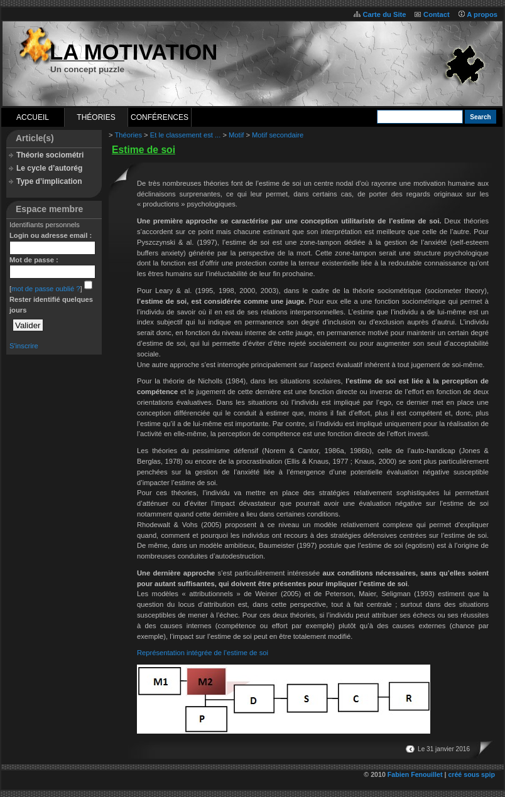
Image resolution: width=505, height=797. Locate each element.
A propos (482, 14)
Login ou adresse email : (50, 235)
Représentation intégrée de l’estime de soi (202, 652)
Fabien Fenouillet (415, 774)
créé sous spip (471, 774)
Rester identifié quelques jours (51, 305)
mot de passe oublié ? (45, 288)
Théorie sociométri (50, 155)
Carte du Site (384, 14)
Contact (436, 14)
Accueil (32, 117)
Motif (236, 135)
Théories (96, 117)
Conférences (159, 117)
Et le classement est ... (185, 135)
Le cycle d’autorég (49, 168)
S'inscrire (23, 346)
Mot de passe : (33, 260)
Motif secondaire (277, 135)
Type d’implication (49, 181)
